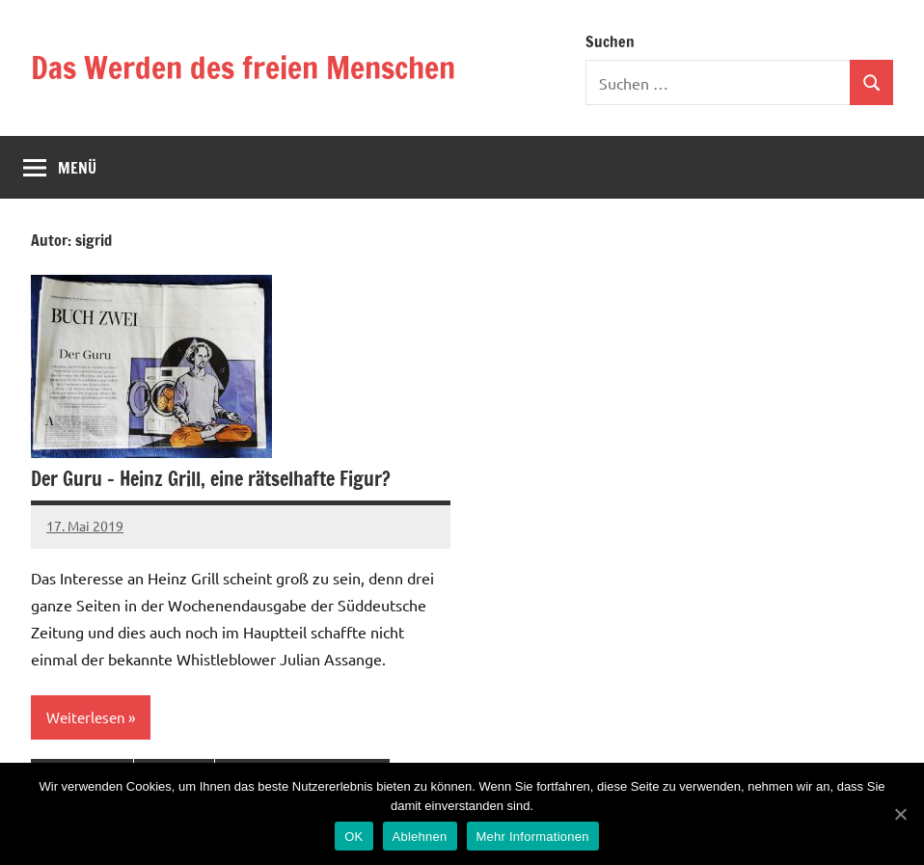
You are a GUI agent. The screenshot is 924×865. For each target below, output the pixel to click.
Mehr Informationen (532, 836)
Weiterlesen (85, 717)
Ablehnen (420, 836)
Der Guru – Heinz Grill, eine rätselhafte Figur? (211, 479)
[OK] (900, 814)
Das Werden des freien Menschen (243, 67)
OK (353, 836)
